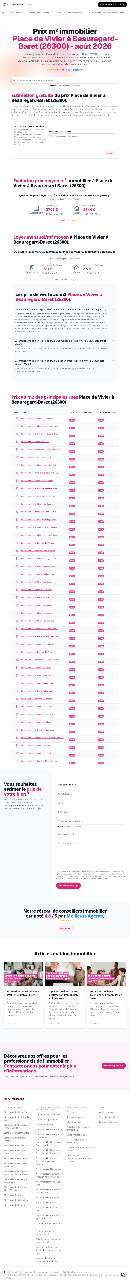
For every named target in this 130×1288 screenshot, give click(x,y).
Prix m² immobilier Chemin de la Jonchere (38, 558)
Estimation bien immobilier (48, 1114)
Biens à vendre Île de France (17, 1112)
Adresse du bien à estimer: (60, 131)
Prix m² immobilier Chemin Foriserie (36, 753)
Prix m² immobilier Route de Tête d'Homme (39, 761)
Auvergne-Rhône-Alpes (39, 12)
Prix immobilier (17, 12)
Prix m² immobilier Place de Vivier (35, 441)
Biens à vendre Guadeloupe (17, 1200)
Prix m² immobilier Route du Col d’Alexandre (39, 636)
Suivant (110, 153)
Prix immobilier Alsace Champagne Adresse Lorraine (46, 1161)
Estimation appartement (47, 1119)
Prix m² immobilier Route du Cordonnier (38, 683)
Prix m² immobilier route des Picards (36, 457)
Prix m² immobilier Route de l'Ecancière (37, 730)
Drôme (58, 12)
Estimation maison (44, 1124)
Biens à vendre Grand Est (15, 1145)
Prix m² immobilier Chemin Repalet (35, 745)
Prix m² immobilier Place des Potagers (37, 480)
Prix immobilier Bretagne (47, 1197)
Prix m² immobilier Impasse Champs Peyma (39, 512)
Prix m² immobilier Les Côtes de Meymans (38, 496)
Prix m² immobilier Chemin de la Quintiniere (39, 535)
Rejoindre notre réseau (112, 4)
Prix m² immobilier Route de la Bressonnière (39, 660)
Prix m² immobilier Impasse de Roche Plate (39, 488)
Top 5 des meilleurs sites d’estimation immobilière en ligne (48, 1250)
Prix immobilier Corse (46, 1202)
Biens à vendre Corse (14, 1195)
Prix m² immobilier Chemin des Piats (36, 675)
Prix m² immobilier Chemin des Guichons (38, 644)
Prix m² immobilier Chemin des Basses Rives (39, 426)
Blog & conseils (74, 1122)
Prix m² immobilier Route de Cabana (36, 667)
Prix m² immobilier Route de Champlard (37, 597)
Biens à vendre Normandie (16, 1132)
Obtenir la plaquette (113, 1065)
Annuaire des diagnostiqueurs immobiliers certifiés (80, 1158)
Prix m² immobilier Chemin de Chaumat (37, 504)
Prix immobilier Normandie (48, 1169)
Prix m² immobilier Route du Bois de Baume (39, 566)
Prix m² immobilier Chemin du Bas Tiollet (38, 418)
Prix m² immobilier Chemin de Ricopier (37, 613)
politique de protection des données (94, 878)
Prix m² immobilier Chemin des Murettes (38, 551)
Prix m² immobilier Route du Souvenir (37, 691)
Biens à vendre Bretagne (15, 1158)
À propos (71, 1112)
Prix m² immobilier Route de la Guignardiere (39, 434)
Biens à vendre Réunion (15, 1205)
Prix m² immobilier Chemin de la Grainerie (38, 465)
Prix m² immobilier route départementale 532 (40, 473)
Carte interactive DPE (77, 1134)
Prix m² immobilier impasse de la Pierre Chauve (41, 449)
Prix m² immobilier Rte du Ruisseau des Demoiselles (42, 737)
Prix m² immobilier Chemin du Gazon (36, 582)
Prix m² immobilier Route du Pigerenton (37, 574)
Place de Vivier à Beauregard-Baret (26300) (106, 12)
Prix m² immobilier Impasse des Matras (37, 543)
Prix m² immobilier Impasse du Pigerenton (38, 519)
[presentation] (75, 863)
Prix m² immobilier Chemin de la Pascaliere (39, 527)
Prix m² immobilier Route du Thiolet (36, 605)
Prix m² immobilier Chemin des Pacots (37, 706)
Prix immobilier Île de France (49, 1129)
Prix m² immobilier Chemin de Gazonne (37, 621)
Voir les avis (65, 928)
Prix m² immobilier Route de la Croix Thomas (39, 628)
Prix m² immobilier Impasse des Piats (36, 652)
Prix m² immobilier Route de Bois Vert (37, 722)
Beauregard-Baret (75, 12)
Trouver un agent (75, 1117)
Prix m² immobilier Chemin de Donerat (37, 714)
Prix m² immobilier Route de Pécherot (37, 699)
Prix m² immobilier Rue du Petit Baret (36, 589)
